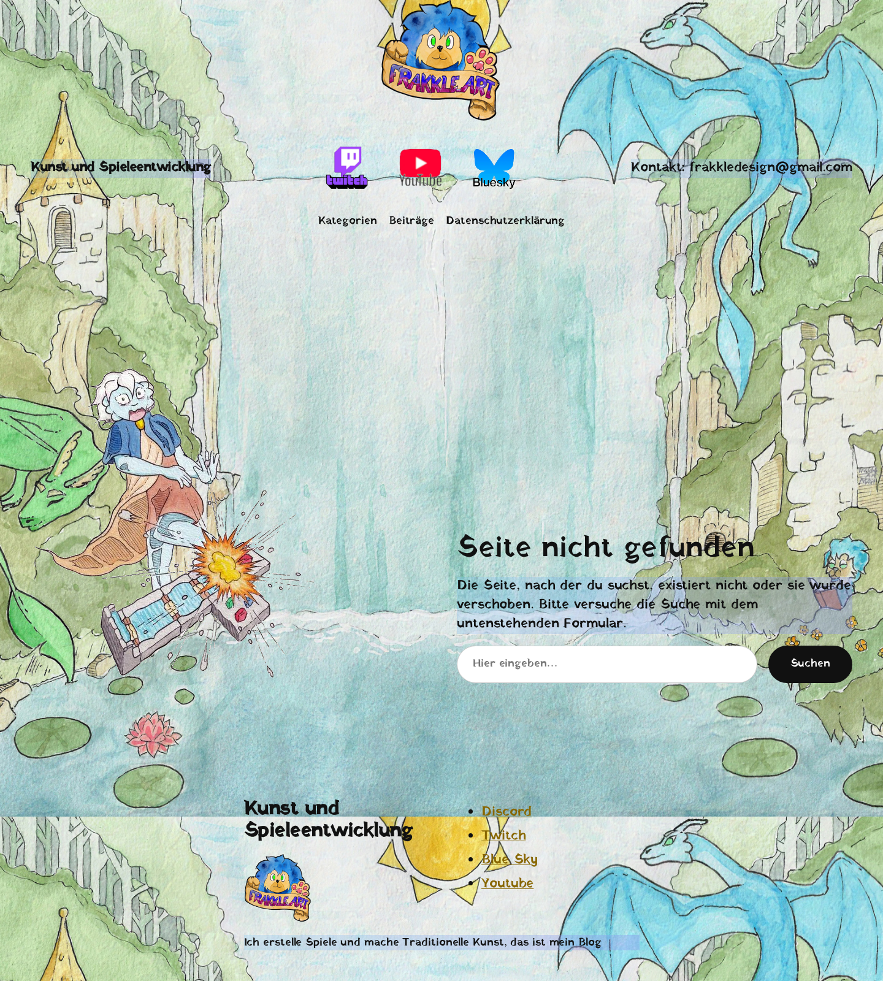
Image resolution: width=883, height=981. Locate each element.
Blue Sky (509, 860)
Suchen (810, 663)
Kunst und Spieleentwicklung (121, 168)
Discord (506, 812)
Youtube (507, 884)
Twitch (503, 836)
